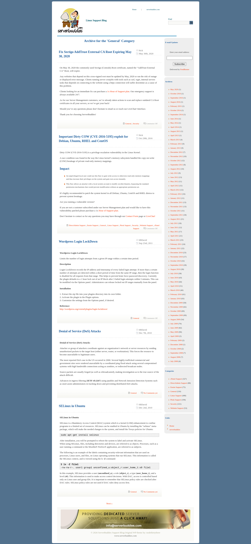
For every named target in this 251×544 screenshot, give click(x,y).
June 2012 (174, 177)
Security (136, 123)
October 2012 (175, 160)
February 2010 (176, 294)
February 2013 (176, 144)
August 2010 (175, 269)
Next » (109, 503)
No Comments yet (150, 393)
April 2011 (174, 236)
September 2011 (176, 215)
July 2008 (174, 361)
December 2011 (176, 202)
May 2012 (174, 181)
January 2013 (175, 148)
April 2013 (174, 135)
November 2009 (176, 307)
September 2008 (176, 353)
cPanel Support (176, 379)
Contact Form (132, 216)
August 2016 (175, 102)
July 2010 (174, 273)
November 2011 (176, 206)
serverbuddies (174, 429)
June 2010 (174, 278)
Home (134, 9)
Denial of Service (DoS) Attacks (80, 331)
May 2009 (174, 332)
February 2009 (176, 340)
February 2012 (176, 194)
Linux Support (113, 225)
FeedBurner (184, 69)
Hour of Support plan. (109, 210)
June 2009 (174, 328)
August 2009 (175, 319)
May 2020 (174, 89)
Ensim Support (92, 225)
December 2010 (176, 252)
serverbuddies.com (152, 9)
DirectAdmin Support (77, 225)
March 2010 (175, 290)
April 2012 (174, 186)
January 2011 (175, 248)
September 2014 (176, 114)
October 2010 (175, 261)
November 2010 (176, 257)
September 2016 (176, 98)
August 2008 (175, 357)
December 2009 (176, 303)
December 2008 (176, 344)
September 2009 (176, 315)
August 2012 (175, 169)
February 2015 (176, 106)
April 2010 (174, 286)
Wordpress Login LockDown (78, 241)
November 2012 (176, 156)
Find (170, 19)
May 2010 (174, 282)
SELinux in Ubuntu (72, 406)
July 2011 (174, 223)
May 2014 (174, 123)
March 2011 (175, 240)
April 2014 (174, 127)
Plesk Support (125, 225)
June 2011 (174, 227)
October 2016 (175, 94)
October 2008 (175, 349)
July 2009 (174, 324)
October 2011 (175, 211)
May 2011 (174, 232)
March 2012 (175, 190)
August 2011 (175, 219)
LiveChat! (150, 216)
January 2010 (175, 298)
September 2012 (176, 165)
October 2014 (175, 110)
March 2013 (175, 140)
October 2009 (175, 311)
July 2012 (174, 173)
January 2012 (175, 198)
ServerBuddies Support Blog (98, 12)
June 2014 (174, 119)
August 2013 (175, 131)
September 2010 (176, 265)
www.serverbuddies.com (125, 535)
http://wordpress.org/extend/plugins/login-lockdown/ (84, 309)
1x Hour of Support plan (118, 91)
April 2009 (174, 336)
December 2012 (176, 152)
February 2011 (176, 244)
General (128, 123)
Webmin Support (146, 225)
